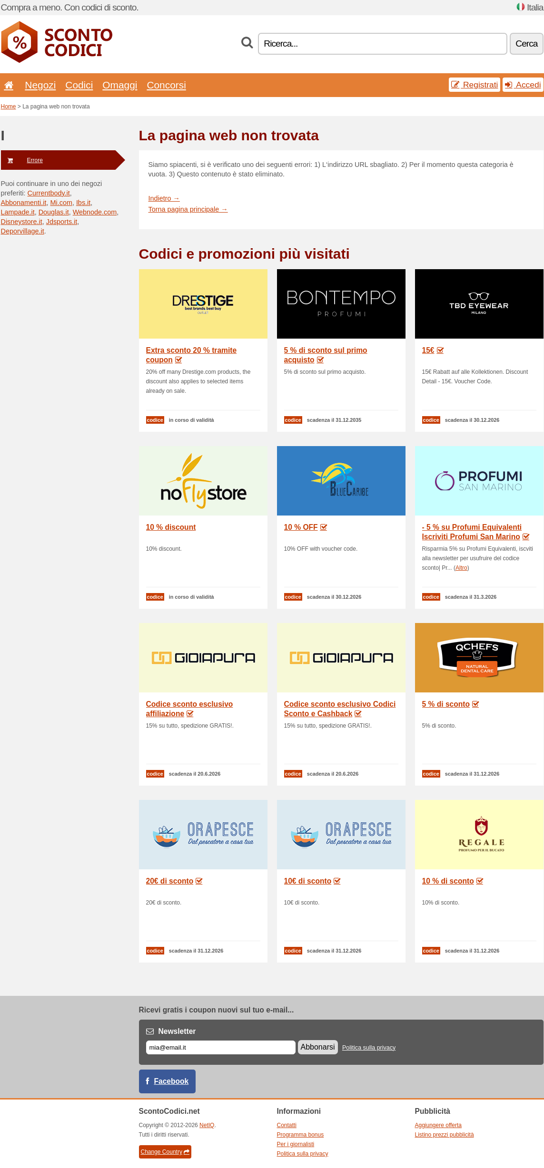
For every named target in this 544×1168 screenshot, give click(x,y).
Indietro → (164, 198)
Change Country (165, 1152)
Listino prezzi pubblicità (444, 1134)
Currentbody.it (48, 193)
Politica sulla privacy (369, 1047)
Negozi (40, 84)
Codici (79, 84)
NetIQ (206, 1125)
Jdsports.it (62, 221)
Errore (22, 160)
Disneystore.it (21, 221)
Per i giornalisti (296, 1144)
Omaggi (119, 84)
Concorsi (166, 84)
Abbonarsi (318, 1047)
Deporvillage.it (22, 231)
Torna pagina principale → (188, 209)
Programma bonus (300, 1134)
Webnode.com (95, 212)
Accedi (523, 84)
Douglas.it (54, 212)
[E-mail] (221, 1047)
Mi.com (61, 202)
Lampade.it (18, 212)
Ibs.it (83, 202)
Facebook (171, 1081)
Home (8, 106)
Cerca (526, 44)
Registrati (474, 84)
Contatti (287, 1125)
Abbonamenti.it (24, 202)
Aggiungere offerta (438, 1125)
